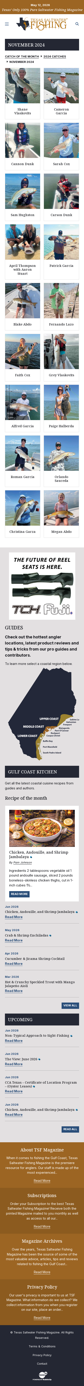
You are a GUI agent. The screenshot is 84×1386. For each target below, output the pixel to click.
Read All (70, 1129)
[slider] (42, 586)
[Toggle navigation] (6, 24)
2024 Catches (54, 56)
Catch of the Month (22, 56)
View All (70, 1005)
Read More (19, 894)
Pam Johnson (22, 862)
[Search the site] (77, 24)
